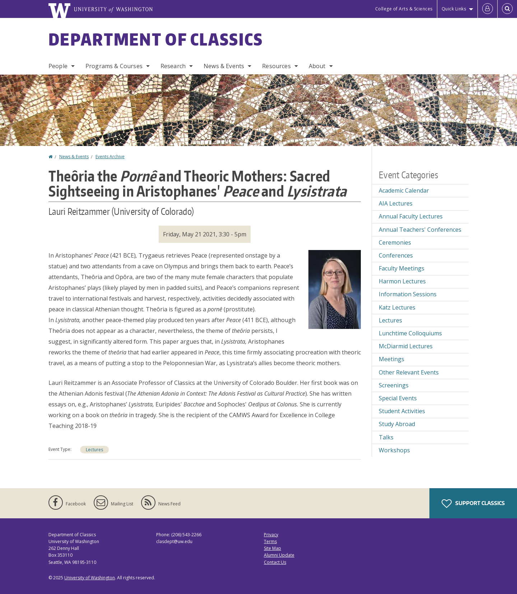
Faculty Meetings (401, 268)
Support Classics (473, 504)
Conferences (396, 255)
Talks (386, 437)
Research (173, 66)
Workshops (394, 450)
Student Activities (402, 411)
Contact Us (275, 562)
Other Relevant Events (409, 372)
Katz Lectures (397, 307)
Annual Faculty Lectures (411, 216)
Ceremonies (395, 242)
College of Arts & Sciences (404, 9)
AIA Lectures (396, 203)
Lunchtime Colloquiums (410, 333)
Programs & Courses (114, 66)
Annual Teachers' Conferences (420, 230)
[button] (334, 289)
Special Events (398, 398)
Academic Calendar (404, 190)
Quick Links (454, 9)
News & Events (224, 66)
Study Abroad (397, 424)
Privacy (271, 535)
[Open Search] (507, 9)
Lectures (94, 450)
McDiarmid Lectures (406, 346)
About (317, 66)
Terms (270, 541)
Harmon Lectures (402, 281)
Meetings (391, 359)
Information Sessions (408, 294)
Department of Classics (155, 39)
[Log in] (487, 9)
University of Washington (89, 578)
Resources (276, 66)
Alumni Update (279, 555)
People (57, 66)
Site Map (272, 548)
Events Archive (110, 157)
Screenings (394, 385)
